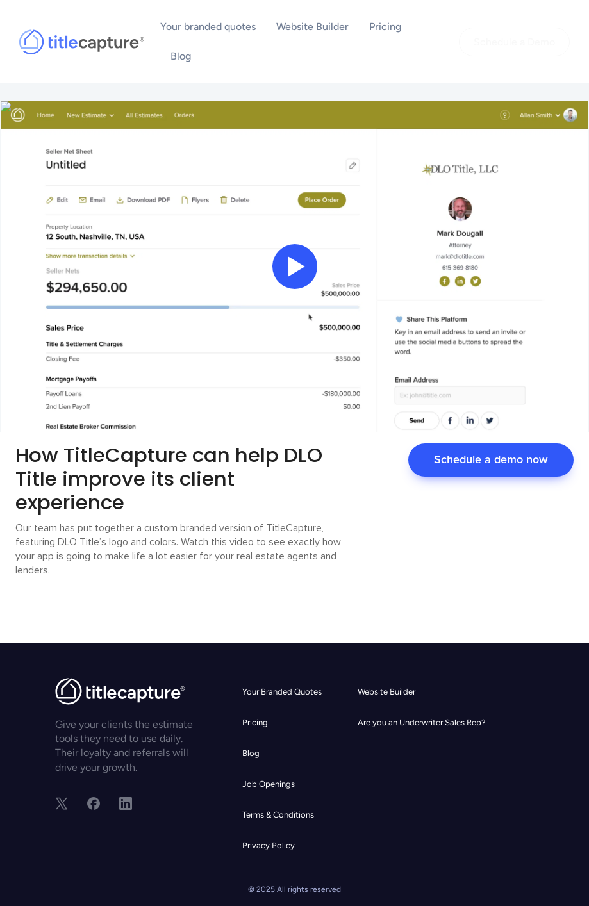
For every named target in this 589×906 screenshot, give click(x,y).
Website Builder (312, 27)
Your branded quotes (208, 27)
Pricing (385, 27)
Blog (180, 56)
